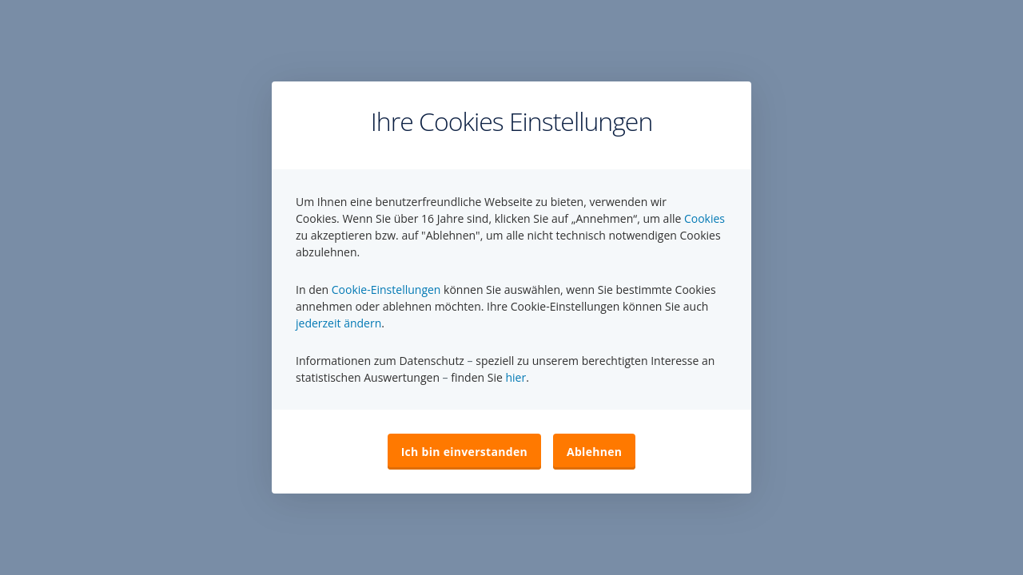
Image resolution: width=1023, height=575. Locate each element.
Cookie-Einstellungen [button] (386, 289)
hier (515, 377)
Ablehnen (594, 451)
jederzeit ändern (338, 323)
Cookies (704, 218)
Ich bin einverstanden (464, 451)
